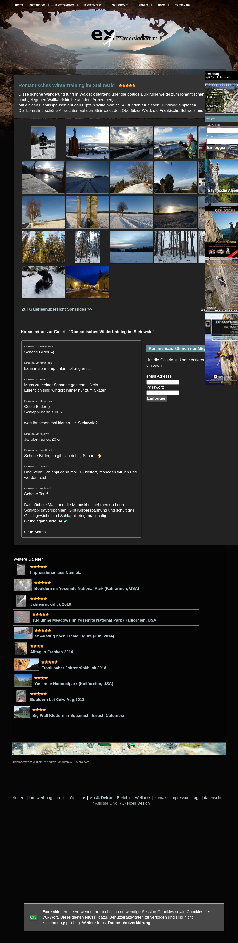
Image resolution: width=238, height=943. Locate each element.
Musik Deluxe (101, 798)
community (182, 4)
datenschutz (215, 798)
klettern (19, 798)
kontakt (160, 798)
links (161, 4)
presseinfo (65, 798)
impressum (180, 798)
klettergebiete (64, 4)
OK (33, 917)
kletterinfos (37, 4)
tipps (81, 798)
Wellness (143, 798)
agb (197, 798)
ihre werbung (40, 798)
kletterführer (92, 4)
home (19, 4)
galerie (143, 4)
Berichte (124, 798)
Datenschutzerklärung (129, 922)
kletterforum (120, 4)
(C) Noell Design (135, 803)
